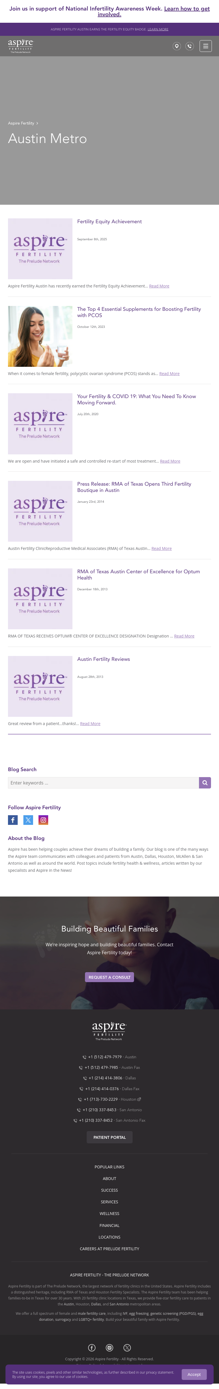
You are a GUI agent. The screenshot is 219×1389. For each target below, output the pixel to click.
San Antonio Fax (130, 1121)
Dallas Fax (130, 1089)
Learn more (158, 29)
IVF (125, 1313)
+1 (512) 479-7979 (105, 1057)
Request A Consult (110, 977)
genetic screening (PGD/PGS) (173, 1313)
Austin (130, 1057)
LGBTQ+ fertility (91, 1319)
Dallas (130, 1078)
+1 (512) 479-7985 (101, 1068)
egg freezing (139, 1313)
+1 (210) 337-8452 (96, 1121)
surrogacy (63, 1319)
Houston (128, 1100)
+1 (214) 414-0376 (102, 1089)
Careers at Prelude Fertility (109, 1248)
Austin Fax (130, 1068)
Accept (194, 1374)
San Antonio (130, 1110)
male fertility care (92, 1313)
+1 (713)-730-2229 (101, 1100)
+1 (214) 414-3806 (105, 1078)
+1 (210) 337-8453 (99, 1110)
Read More (159, 286)
